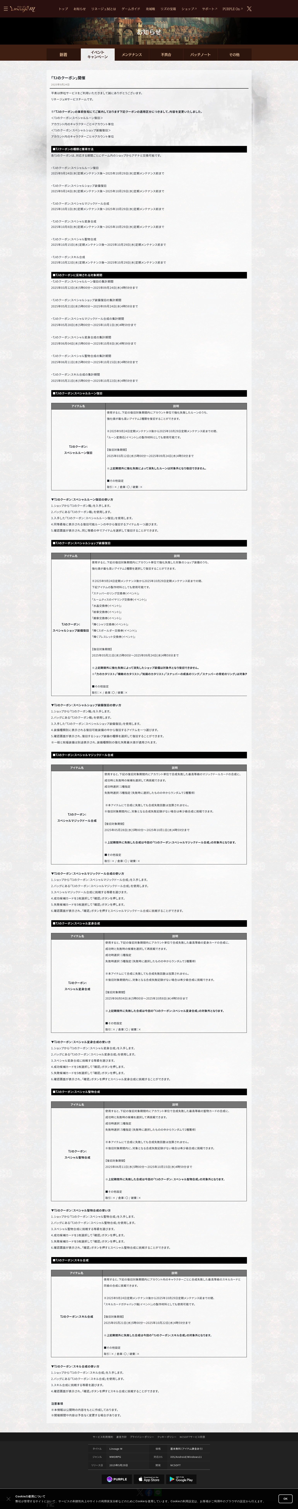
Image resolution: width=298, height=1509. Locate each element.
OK (285, 1498)
